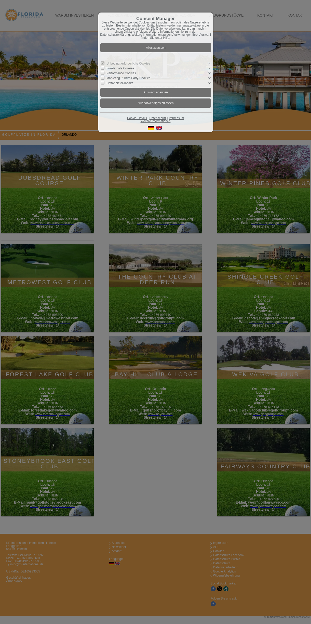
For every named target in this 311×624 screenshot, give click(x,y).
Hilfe (166, 38)
